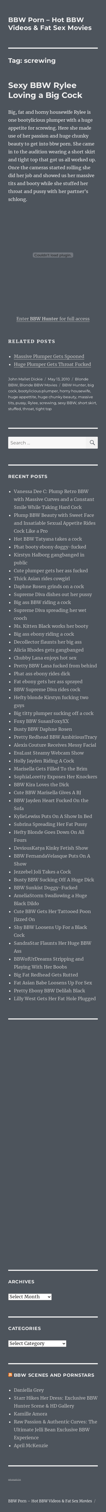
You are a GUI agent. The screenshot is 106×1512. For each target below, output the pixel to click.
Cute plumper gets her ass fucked (51, 570)
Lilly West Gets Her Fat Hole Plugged (55, 998)
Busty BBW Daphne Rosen (43, 729)
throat (28, 408)
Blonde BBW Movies (38, 385)
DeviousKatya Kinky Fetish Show (51, 848)
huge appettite (22, 397)
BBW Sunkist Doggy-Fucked (45, 887)
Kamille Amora (30, 1414)
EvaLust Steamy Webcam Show (49, 753)
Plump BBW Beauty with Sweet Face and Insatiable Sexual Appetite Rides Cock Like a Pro (55, 523)
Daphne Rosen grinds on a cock (49, 586)
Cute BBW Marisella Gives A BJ (47, 792)
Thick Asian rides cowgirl (42, 578)
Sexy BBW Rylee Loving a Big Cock (45, 90)
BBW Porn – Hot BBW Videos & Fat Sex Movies (50, 24)
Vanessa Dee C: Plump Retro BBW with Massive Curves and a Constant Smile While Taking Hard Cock (54, 499)
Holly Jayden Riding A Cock (44, 761)
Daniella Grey (29, 1390)
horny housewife (75, 391)
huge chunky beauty (57, 397)
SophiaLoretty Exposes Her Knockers (55, 776)
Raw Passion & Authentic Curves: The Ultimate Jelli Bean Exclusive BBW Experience (55, 1429)
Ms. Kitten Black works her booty (51, 626)
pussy (21, 403)
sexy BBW (67, 403)
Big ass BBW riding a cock (42, 602)
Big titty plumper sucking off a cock (54, 713)
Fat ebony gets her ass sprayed (48, 681)
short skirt (87, 403)
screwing (48, 403)
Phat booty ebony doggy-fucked (50, 547)
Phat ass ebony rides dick (42, 673)
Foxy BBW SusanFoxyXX (41, 721)
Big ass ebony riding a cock (44, 634)
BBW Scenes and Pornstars (54, 1375)
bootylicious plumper (38, 391)
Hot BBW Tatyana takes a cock (48, 539)
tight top (44, 408)
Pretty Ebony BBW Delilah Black (49, 990)
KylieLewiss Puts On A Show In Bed (53, 816)
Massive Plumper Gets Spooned (49, 356)
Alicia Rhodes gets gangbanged (49, 650)
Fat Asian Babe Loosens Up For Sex (53, 983)
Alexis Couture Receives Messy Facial (55, 745)
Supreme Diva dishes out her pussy (53, 594)
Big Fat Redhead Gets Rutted (46, 975)
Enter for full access (53, 319)
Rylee (33, 403)
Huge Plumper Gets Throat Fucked (52, 364)
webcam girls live (14, 1479)
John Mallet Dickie (25, 379)
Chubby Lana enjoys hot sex (45, 658)
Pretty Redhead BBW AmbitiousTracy (55, 737)
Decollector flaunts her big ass (48, 642)
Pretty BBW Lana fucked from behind (55, 666)
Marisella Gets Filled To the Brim (50, 769)
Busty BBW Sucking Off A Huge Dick (54, 880)
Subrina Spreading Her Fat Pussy (50, 824)
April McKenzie (31, 1445)
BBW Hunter (74, 385)
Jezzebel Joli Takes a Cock (42, 872)
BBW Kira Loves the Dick (41, 784)
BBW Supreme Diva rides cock (47, 689)
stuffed (14, 408)
